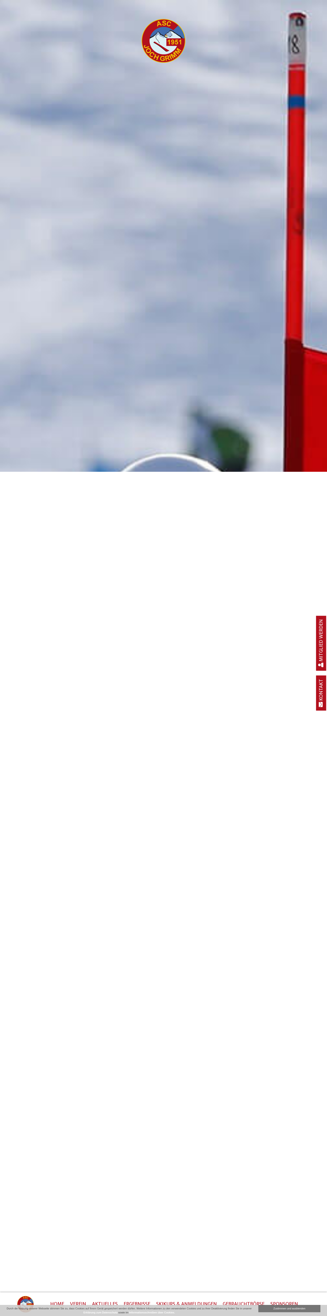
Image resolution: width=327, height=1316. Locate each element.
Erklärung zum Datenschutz (100, 1312)
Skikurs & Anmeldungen (186, 1304)
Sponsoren (284, 1304)
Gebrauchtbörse (243, 1304)
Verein (78, 1304)
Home (57, 1304)
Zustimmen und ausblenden (289, 1308)
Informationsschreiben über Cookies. (152, 1312)
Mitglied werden (321, 643)
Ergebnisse (137, 1304)
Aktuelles (105, 1304)
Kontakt (321, 693)
